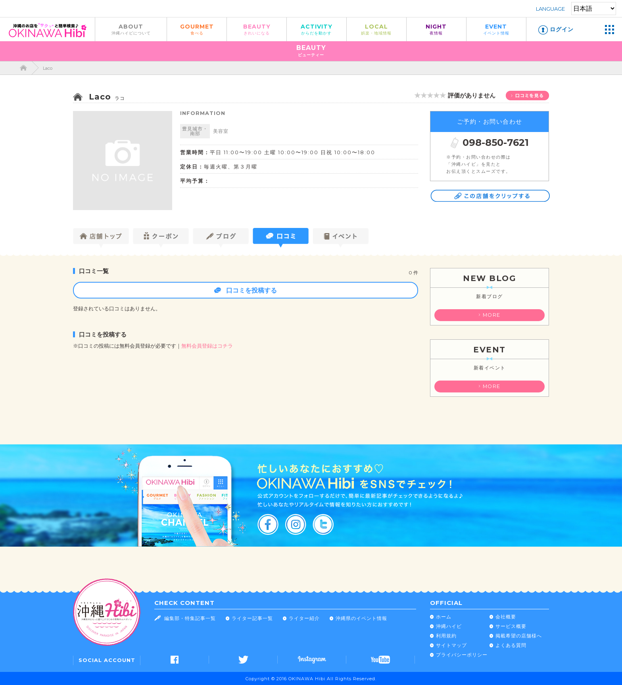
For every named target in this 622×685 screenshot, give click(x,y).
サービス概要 (510, 626)
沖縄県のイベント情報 (361, 618)
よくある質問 (510, 645)
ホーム (443, 617)
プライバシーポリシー (462, 655)
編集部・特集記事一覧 (190, 618)
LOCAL (376, 29)
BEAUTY (256, 29)
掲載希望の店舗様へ (518, 636)
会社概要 (505, 617)
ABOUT (131, 29)
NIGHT (436, 29)
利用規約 (446, 636)
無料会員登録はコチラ (207, 346)
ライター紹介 (304, 618)
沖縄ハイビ (449, 626)
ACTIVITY (316, 29)
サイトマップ (451, 645)
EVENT (496, 29)
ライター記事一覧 (252, 618)
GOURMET (197, 29)
